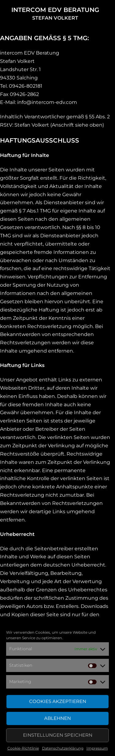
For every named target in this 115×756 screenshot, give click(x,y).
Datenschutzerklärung (62, 748)
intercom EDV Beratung (55, 9)
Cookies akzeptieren (57, 701)
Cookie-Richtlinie (23, 748)
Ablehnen (57, 718)
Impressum (97, 748)
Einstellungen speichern (57, 735)
